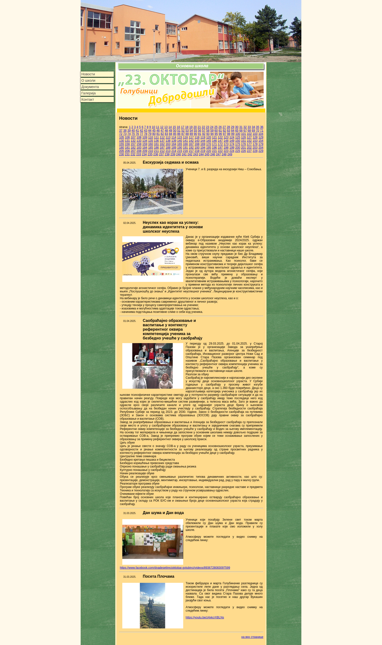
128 (255, 137)
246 (212, 154)
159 (144, 144)
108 (138, 137)
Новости (88, 74)
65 (236, 130)
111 (156, 137)
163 (168, 144)
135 (150, 140)
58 (207, 130)
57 (203, 130)
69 (253, 130)
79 (149, 134)
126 (243, 137)
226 (243, 151)
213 (168, 151)
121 (214, 137)
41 (137, 130)
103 (255, 134)
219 (203, 151)
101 (243, 134)
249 (229, 154)
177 (249, 144)
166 (185, 144)
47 (162, 130)
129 (260, 137)
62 (224, 130)
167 (191, 144)
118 (197, 137)
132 (133, 140)
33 (249, 127)
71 (261, 130)
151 (243, 140)
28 (228, 127)
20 (195, 127)
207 (133, 151)
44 (149, 130)
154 (260, 140)
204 (260, 147)
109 (144, 137)
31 (240, 127)
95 (216, 134)
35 (257, 127)
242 (190, 154)
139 (173, 140)
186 (156, 147)
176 (243, 144)
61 (220, 130)
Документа (90, 87)
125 (237, 137)
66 (240, 130)
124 (231, 137)
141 (185, 140)
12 (161, 127)
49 (170, 130)
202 (249, 147)
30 (236, 127)
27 (224, 127)
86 (178, 134)
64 (232, 130)
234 (144, 154)
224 (231, 151)
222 (220, 151)
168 (197, 144)
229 (260, 151)
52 (182, 130)
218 (197, 151)
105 (121, 137)
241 (184, 154)
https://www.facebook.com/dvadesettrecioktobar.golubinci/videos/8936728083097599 (175, 567)
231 (127, 154)
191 (185, 147)
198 (226, 147)
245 (207, 154)
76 (137, 134)
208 (138, 151)
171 (214, 144)
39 (129, 130)
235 (150, 154)
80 (153, 134)
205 (121, 151)
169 (203, 144)
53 (187, 130)
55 (195, 130)
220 (208, 151)
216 (185, 151)
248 (224, 154)
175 (237, 144)
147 (220, 140)
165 (179, 144)
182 (133, 147)
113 (168, 137)
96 (220, 134)
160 (150, 144)
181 (127, 147)
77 (141, 134)
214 (173, 151)
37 (120, 130)
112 (162, 137)
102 (249, 134)
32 (245, 127)
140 (179, 140)
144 (203, 140)
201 (243, 147)
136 (156, 140)
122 (220, 137)
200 (237, 147)
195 (208, 147)
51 (178, 130)
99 (232, 134)
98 (228, 134)
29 (232, 127)
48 (166, 130)
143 (197, 140)
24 (211, 127)
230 (121, 154)
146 (214, 140)
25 (216, 127)
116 (185, 137)
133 (138, 140)
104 (260, 134)
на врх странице (252, 637)
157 (133, 144)
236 (155, 154)
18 (186, 127)
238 (167, 154)
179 (260, 144)
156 (127, 144)
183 (138, 147)
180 (121, 147)
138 (168, 140)
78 (145, 134)
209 (144, 151)
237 (161, 154)
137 (162, 140)
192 (191, 147)
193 (197, 147)
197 (220, 147)
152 (249, 140)
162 (162, 144)
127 (249, 137)
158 (138, 144)
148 (226, 140)
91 (199, 134)
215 (179, 151)
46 (158, 130)
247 (218, 154)
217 (191, 151)
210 (150, 151)
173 (226, 144)
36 (261, 127)
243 (195, 154)
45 (153, 130)
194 (203, 147)
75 (133, 134)
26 (220, 127)
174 (231, 144)
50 (174, 130)
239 (172, 154)
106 (127, 137)
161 (156, 144)
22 (203, 127)
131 (127, 140)
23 (207, 127)
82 (162, 134)
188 (168, 147)
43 (145, 130)
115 (179, 137)
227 (249, 151)
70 (257, 130)
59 (211, 130)
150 (237, 140)
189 (173, 147)
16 (178, 127)
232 (133, 154)
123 (226, 137)
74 (129, 134)
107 (133, 137)
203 (255, 147)
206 (127, 151)
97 (224, 134)
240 (178, 154)
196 (214, 147)
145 (208, 140)
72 (120, 134)
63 (228, 130)
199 (231, 147)
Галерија (88, 93)
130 (121, 140)
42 (141, 130)
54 (191, 130)
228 (255, 151)
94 (212, 134)
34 (253, 127)
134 (144, 140)
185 (150, 147)
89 (191, 134)
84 (170, 134)
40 (133, 130)
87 (182, 134)
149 (231, 140)
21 (199, 127)
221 (214, 151)
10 (153, 127)
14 (170, 127)
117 (191, 137)
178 (255, 144)
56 (199, 130)
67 (245, 130)
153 (255, 140)
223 (226, 151)
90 (195, 134)
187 (162, 147)
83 (166, 134)
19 (190, 127)
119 (203, 137)
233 (138, 154)
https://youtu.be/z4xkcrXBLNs (205, 617)
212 (162, 151)
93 (208, 134)
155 (121, 144)
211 (156, 151)
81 (158, 134)
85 (174, 134)
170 (208, 144)
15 (174, 127)
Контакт (87, 99)
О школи (88, 80)
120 (208, 137)
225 (237, 151)
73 (124, 134)
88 (187, 134)
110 (150, 137)
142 (191, 140)
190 (179, 147)
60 (216, 130)
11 (157, 127)
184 (144, 147)
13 (166, 127)
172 (220, 144)
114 (173, 137)
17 (182, 127)
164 (173, 144)
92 (203, 134)
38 (124, 130)
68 (249, 130)
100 (237, 134)
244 (201, 154)
